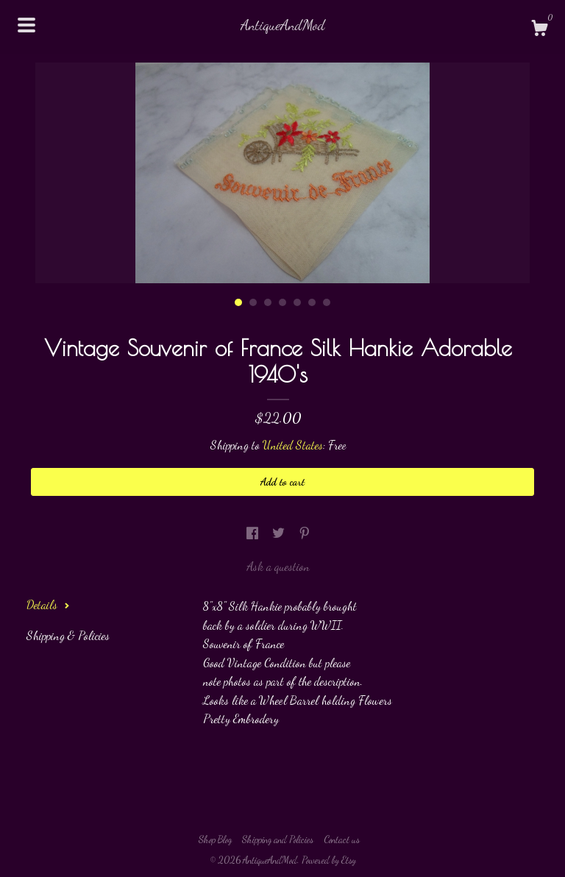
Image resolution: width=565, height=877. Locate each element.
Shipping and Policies (277, 839)
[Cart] (539, 30)
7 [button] (326, 302)
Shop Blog (215, 839)
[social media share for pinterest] (304, 533)
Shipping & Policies (68, 635)
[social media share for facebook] (253, 533)
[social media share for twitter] (280, 533)
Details (48, 604)
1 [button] (238, 302)
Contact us (342, 839)
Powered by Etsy (329, 860)
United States (293, 445)
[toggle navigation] (26, 25)
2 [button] (253, 302)
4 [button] (282, 302)
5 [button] (297, 302)
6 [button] (312, 302)
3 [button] (267, 302)
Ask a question (278, 566)
